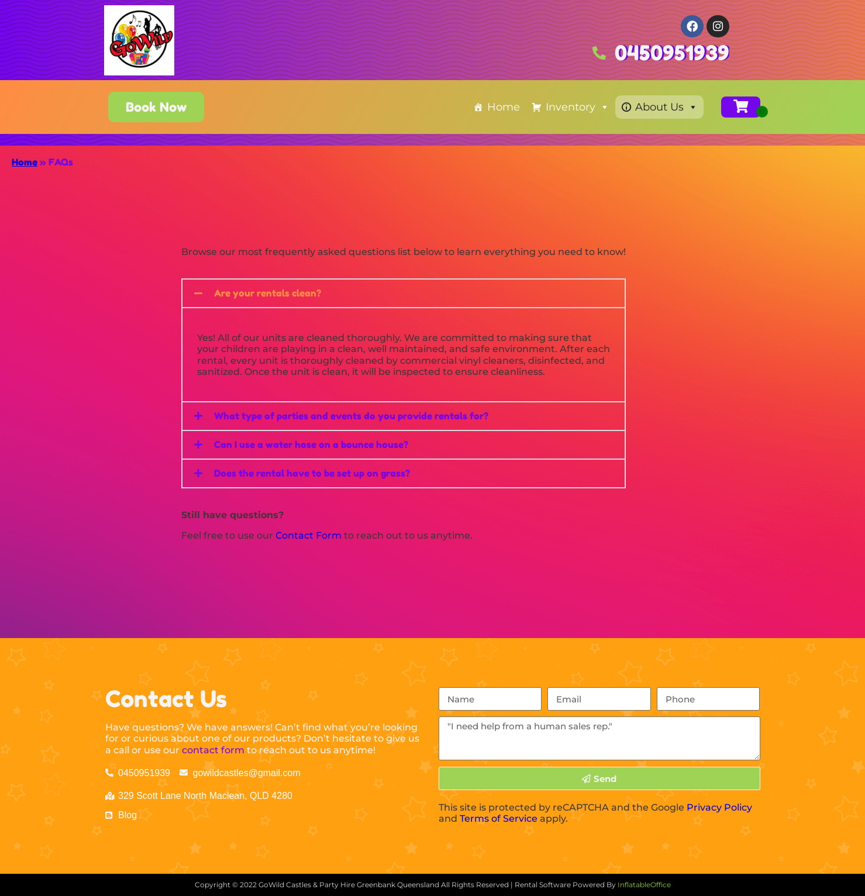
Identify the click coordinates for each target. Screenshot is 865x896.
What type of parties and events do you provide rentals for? (351, 416)
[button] (403, 293)
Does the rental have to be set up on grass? (312, 473)
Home (503, 107)
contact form (213, 750)
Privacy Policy (719, 807)
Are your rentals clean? (267, 293)
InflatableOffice (644, 884)
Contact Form (308, 535)
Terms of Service (498, 818)
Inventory (577, 107)
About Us (666, 107)
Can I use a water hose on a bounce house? (311, 444)
